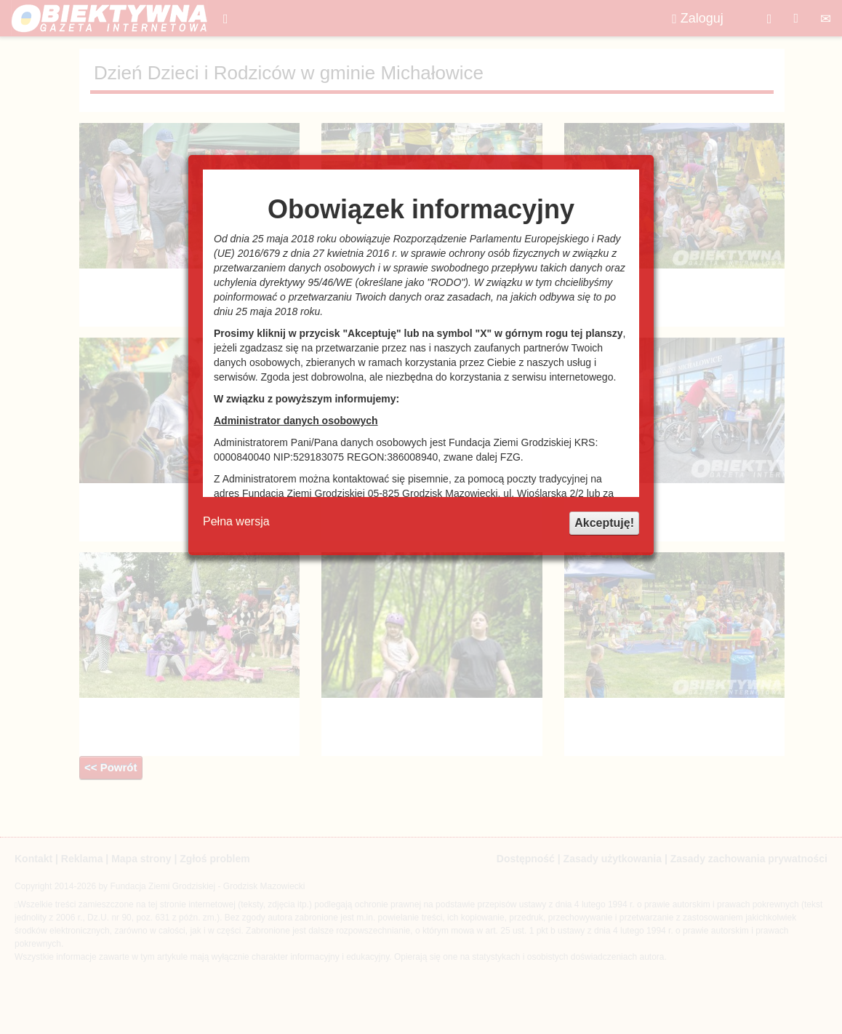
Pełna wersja (236, 521)
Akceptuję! (604, 523)
